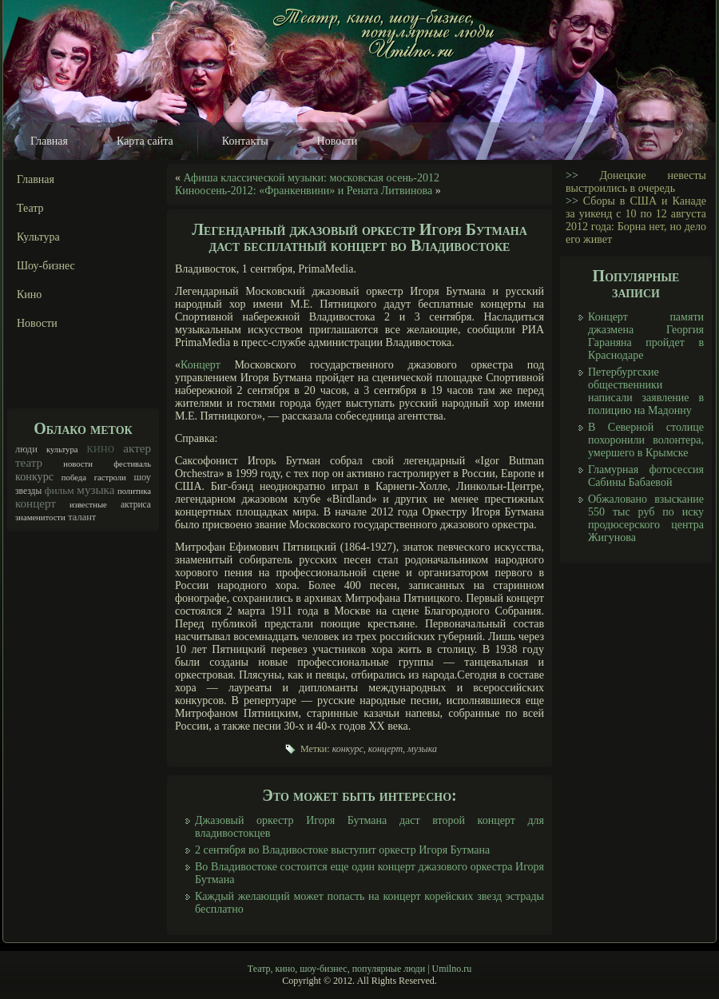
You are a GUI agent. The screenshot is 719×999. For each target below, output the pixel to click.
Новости (337, 141)
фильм (59, 490)
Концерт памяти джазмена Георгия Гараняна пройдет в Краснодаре (646, 336)
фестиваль (132, 464)
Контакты (245, 141)
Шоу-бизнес (46, 266)
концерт (35, 503)
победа (74, 477)
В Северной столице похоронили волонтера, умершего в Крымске (646, 440)
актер (137, 448)
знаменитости (40, 517)
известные (88, 504)
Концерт (200, 365)
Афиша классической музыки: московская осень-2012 (311, 178)
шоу (142, 477)
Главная (49, 141)
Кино (29, 294)
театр (28, 462)
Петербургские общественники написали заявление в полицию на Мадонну (646, 391)
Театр (30, 208)
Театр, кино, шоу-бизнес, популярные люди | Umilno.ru (359, 968)
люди (26, 449)
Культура (38, 237)
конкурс (34, 476)
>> (572, 175)
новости (78, 464)
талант (82, 517)
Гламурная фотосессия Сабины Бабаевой (646, 476)
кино (101, 448)
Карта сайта (145, 141)
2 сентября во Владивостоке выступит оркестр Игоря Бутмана (342, 850)
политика (134, 491)
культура (62, 449)
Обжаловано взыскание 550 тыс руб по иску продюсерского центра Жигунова (646, 518)
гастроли (110, 477)
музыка (95, 490)
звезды (28, 491)
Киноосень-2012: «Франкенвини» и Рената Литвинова (303, 191)
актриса (136, 505)
